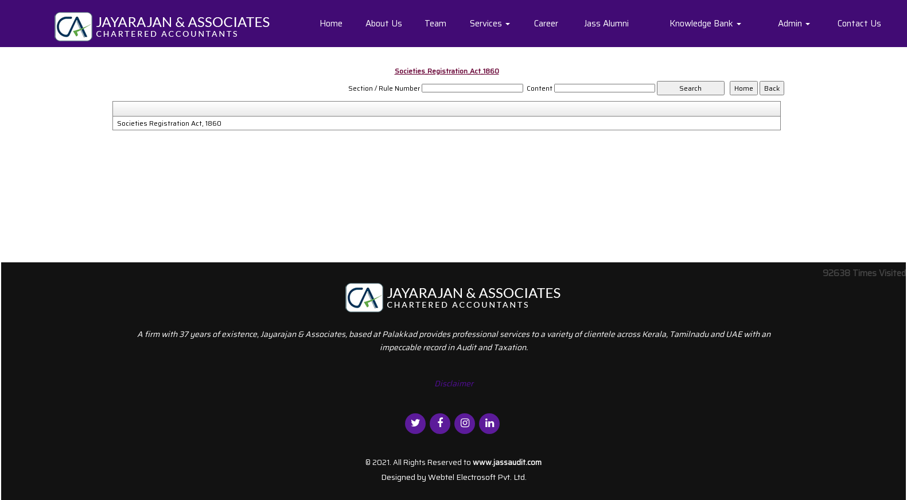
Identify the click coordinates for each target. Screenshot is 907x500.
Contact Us (859, 23)
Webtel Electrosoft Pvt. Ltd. (477, 477)
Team (435, 23)
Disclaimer (453, 383)
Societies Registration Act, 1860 (169, 123)
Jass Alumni (606, 23)
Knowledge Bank (705, 23)
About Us (383, 23)
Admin (794, 23)
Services (490, 23)
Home (331, 23)
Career (546, 23)
